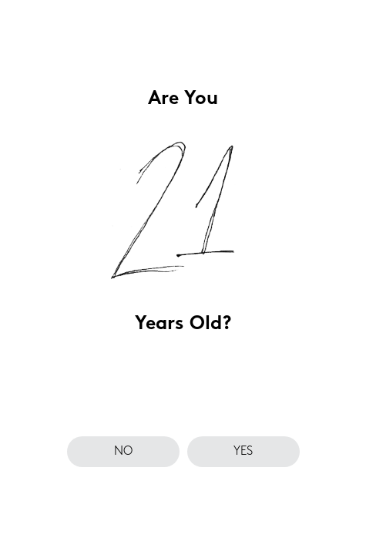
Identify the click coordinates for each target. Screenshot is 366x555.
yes (243, 452)
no (123, 452)
